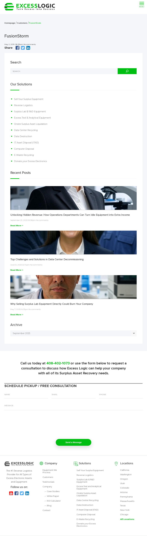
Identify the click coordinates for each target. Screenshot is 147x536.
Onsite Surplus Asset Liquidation (30, 124)
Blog (49, 505)
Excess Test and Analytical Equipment (89, 487)
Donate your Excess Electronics (30, 161)
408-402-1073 (58, 363)
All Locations (127, 519)
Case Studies (53, 491)
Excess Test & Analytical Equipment (32, 117)
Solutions (85, 463)
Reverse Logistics (23, 105)
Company (51, 463)
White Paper (53, 496)
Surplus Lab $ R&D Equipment (30, 111)
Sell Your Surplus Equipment (28, 99)
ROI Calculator (54, 501)
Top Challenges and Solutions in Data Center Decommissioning (47, 259)
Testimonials (48, 482)
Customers (48, 477)
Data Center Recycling (26, 130)
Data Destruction (23, 136)
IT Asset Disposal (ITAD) (26, 142)
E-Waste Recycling (24, 155)
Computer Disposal (24, 148)
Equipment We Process (50, 471)
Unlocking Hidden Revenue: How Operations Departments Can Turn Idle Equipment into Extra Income (70, 214)
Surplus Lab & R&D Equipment (85, 480)
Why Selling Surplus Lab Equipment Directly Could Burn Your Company (51, 304)
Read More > (16, 225)
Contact (46, 510)
